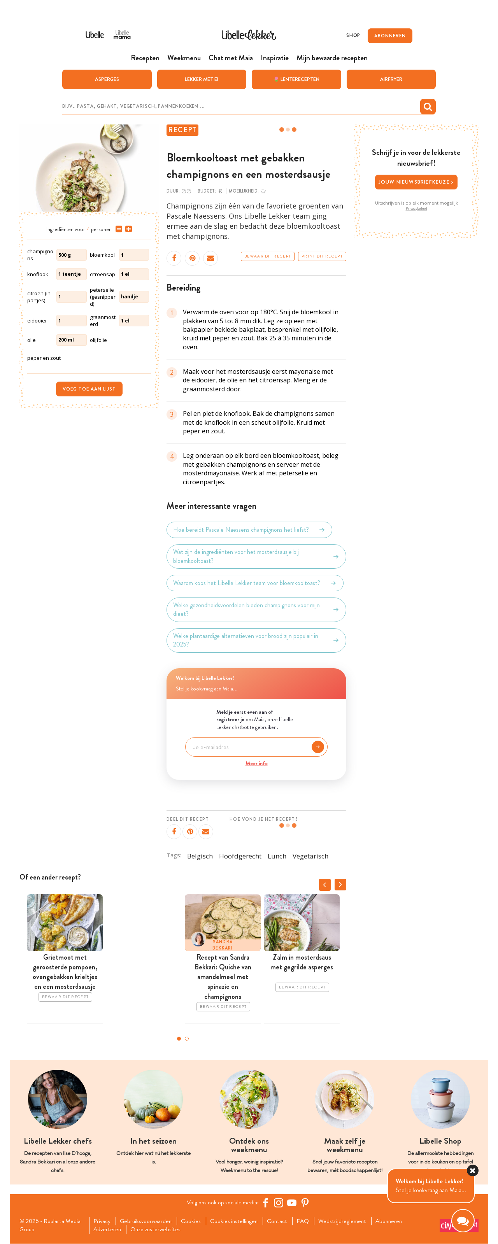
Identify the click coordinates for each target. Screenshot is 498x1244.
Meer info (256, 763)
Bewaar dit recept (267, 256)
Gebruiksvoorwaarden (148, 1221)
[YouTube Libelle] (293, 1202)
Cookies (195, 1221)
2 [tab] (187, 1039)
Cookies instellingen (238, 1221)
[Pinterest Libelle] (306, 1202)
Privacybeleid (416, 208)
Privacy (103, 1221)
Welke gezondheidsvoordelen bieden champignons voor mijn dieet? (256, 609)
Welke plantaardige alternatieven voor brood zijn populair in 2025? (256, 639)
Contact (283, 1221)
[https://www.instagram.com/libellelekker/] (279, 1202)
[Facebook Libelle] (266, 1202)
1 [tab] (179, 1039)
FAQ (309, 1221)
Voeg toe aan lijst (89, 388)
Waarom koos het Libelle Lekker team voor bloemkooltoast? (255, 583)
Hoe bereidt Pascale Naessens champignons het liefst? (249, 529)
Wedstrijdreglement (350, 1221)
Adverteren (109, 1230)
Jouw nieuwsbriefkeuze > (416, 182)
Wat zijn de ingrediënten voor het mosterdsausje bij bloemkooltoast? (256, 556)
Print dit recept (322, 256)
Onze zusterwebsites (158, 1230)
